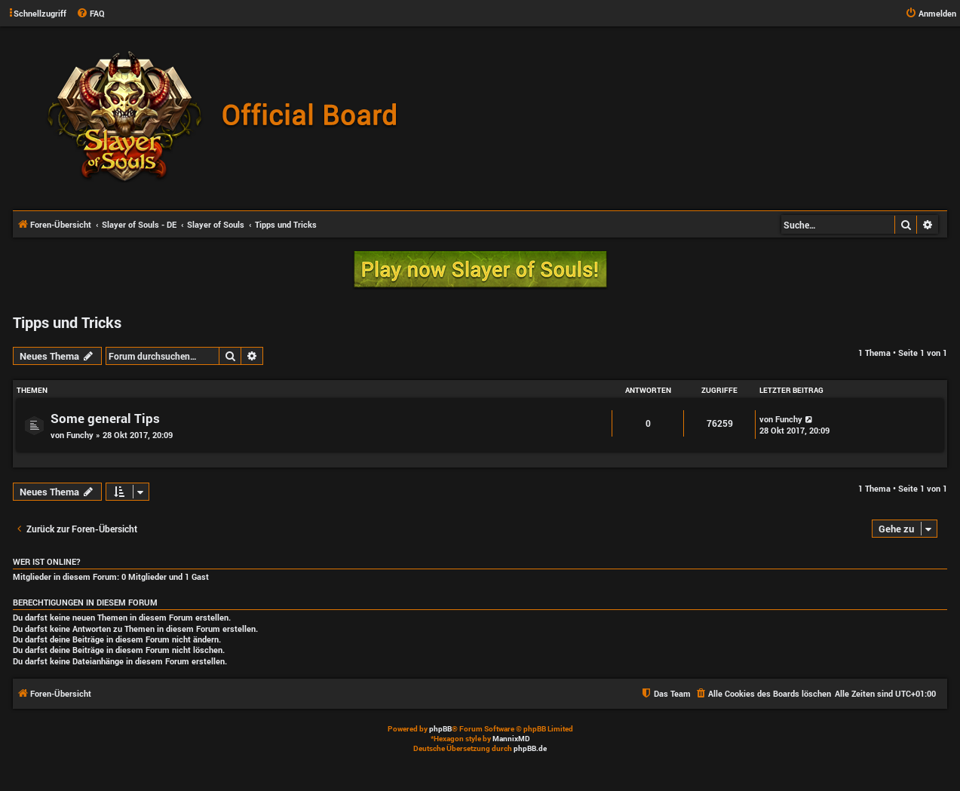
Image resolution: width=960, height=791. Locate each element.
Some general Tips (105, 418)
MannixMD (511, 738)
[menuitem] (90, 14)
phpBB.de (530, 748)
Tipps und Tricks (67, 322)
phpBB (440, 729)
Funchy (80, 434)
